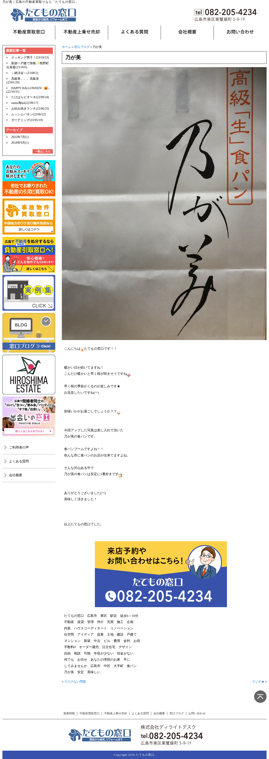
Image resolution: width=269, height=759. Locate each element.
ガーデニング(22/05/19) (27, 120)
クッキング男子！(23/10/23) (30, 57)
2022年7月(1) (20, 137)
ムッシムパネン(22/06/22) (28, 114)
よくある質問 (19, 461)
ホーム (66, 47)
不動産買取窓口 (89, 713)
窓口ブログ (82, 47)
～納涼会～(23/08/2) (24, 73)
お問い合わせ (197, 713)
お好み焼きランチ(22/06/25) (30, 108)
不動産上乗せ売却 (115, 713)
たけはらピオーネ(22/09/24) (30, 97)
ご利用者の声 (19, 447)
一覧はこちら (43, 151)
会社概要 (15, 475)
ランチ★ (258, 681)
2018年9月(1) (20, 142)
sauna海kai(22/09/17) (24, 103)
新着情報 (69, 713)
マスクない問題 (75, 681)
